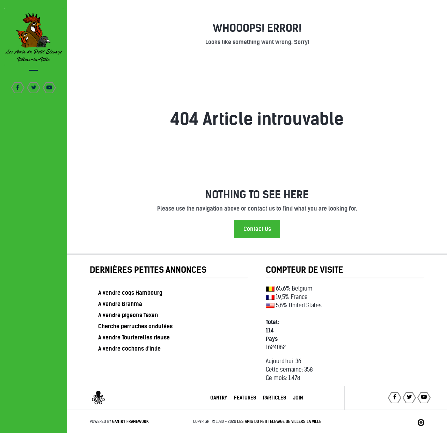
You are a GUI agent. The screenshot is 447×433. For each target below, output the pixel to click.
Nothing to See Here (257, 194)
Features (245, 398)
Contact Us (257, 229)
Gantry (218, 398)
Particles (274, 398)
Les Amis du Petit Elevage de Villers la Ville (279, 421)
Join (298, 398)
